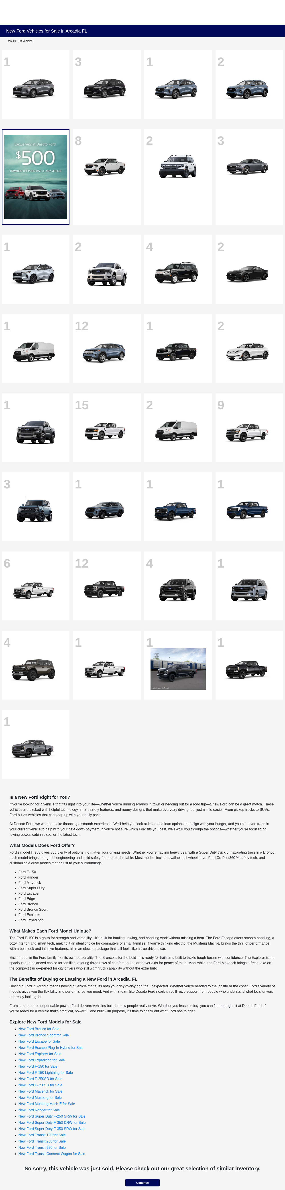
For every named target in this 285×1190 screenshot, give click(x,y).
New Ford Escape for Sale (39, 1041)
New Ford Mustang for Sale (40, 1097)
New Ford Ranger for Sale (39, 1110)
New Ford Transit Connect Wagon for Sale (51, 1154)
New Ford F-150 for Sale (37, 1066)
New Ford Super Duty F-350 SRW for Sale (52, 1129)
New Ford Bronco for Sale (38, 1029)
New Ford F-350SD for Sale (40, 1085)
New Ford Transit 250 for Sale (42, 1141)
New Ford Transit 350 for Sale (42, 1147)
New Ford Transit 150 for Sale (42, 1135)
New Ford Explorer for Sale (39, 1054)
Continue (142, 1182)
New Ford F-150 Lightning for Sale (45, 1073)
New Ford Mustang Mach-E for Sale (46, 1104)
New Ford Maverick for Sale (40, 1091)
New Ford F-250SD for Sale (40, 1079)
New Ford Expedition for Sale (41, 1060)
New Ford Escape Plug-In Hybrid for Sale (51, 1048)
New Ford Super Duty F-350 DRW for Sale (52, 1122)
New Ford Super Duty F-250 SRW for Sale (52, 1116)
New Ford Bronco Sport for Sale (43, 1035)
